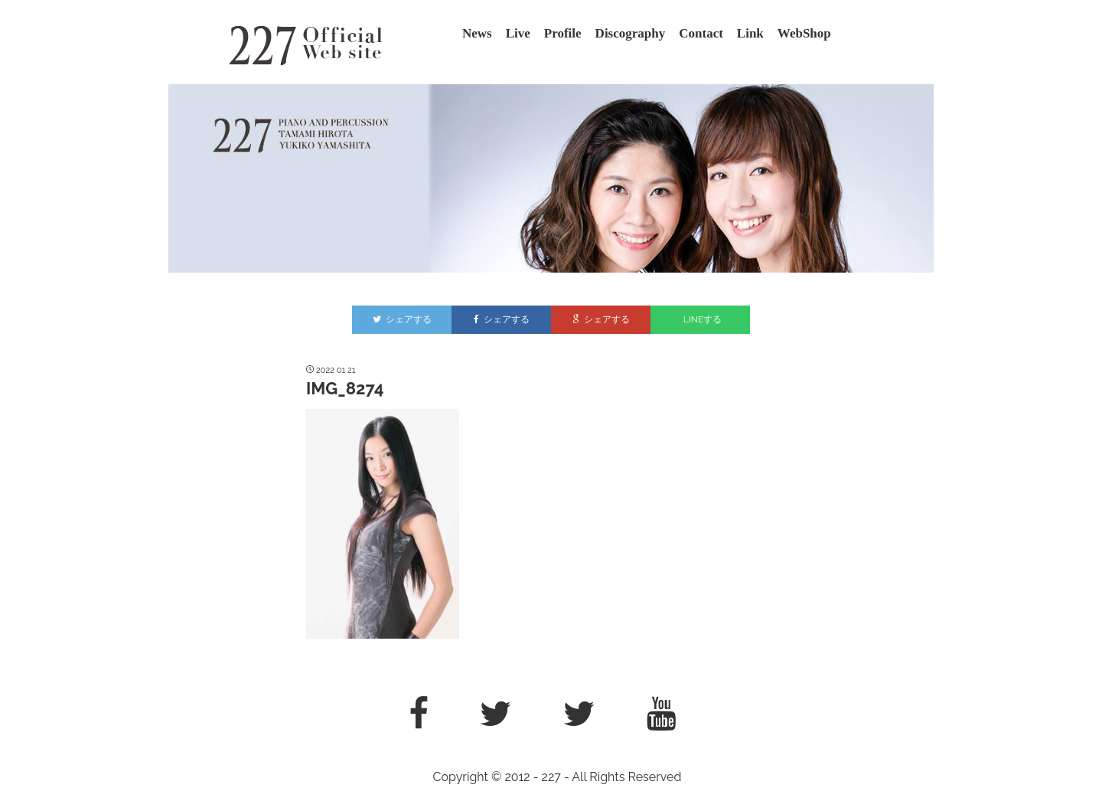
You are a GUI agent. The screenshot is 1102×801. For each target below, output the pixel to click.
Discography (630, 33)
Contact (701, 33)
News (477, 33)
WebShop (804, 33)
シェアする (402, 319)
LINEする (702, 319)
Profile (563, 33)
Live (518, 33)
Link (750, 33)
